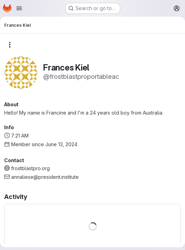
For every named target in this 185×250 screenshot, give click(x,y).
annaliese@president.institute (45, 177)
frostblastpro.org (30, 168)
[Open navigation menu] (19, 8)
